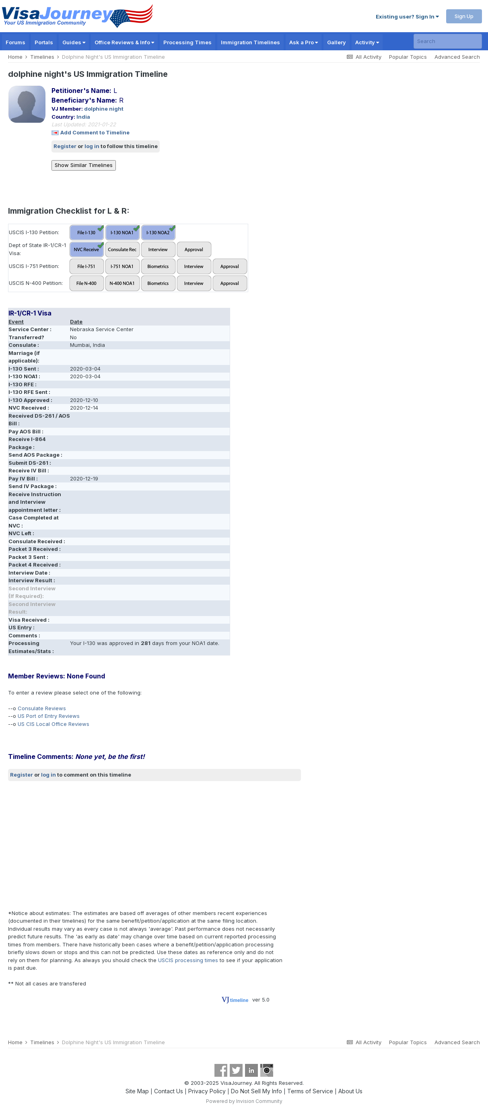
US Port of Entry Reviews (49, 716)
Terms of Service (310, 1091)
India (83, 116)
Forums (15, 42)
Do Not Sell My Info (256, 1091)
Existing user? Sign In (407, 16)
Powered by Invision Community (244, 1101)
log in (91, 146)
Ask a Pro (303, 42)
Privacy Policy (207, 1091)
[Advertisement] (154, 845)
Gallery (336, 42)
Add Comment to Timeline (95, 132)
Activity (367, 42)
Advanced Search (457, 57)
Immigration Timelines (250, 42)
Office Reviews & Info (124, 42)
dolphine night (104, 108)
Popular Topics (408, 57)
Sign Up (464, 16)
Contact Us (168, 1091)
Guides (73, 42)
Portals (44, 42)
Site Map (137, 1091)
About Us (350, 1091)
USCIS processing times (188, 960)
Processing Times (187, 42)
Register (65, 146)
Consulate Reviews (42, 708)
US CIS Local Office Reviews (53, 724)
